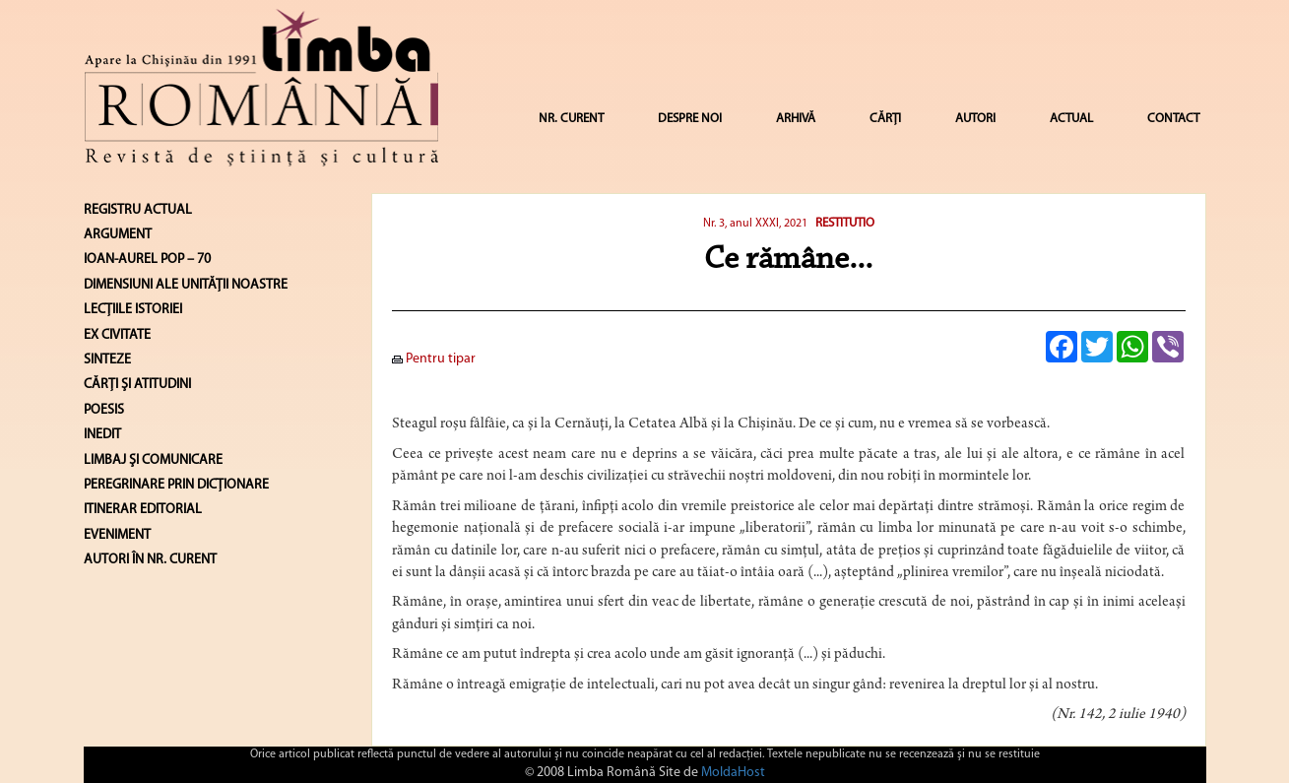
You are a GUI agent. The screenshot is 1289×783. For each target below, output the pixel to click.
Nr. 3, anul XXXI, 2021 (755, 223)
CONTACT (1173, 118)
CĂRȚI (885, 118)
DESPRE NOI (690, 118)
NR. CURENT (571, 118)
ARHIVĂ (795, 118)
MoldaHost (733, 772)
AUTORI (975, 118)
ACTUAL (1071, 118)
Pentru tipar (434, 359)
